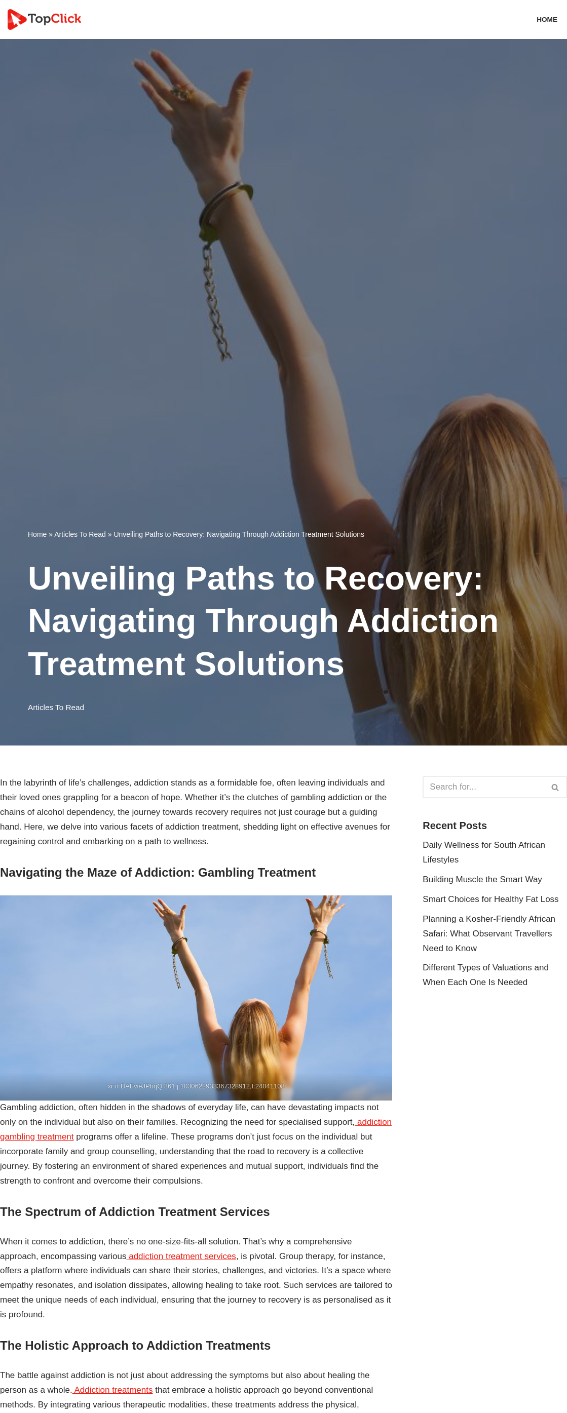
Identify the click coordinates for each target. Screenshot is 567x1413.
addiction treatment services (181, 1256)
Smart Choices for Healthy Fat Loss (490, 899)
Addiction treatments (112, 1390)
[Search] (483, 787)
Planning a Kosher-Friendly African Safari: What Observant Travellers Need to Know (489, 933)
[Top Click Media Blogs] (47, 19)
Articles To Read (80, 534)
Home (547, 19)
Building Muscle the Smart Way (482, 879)
